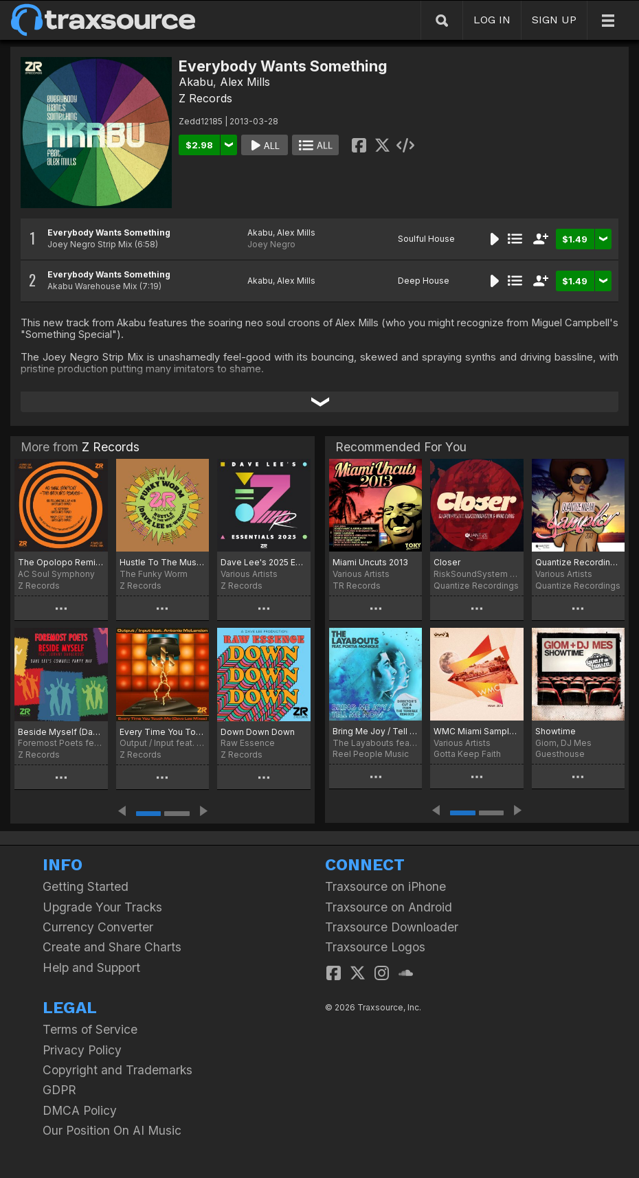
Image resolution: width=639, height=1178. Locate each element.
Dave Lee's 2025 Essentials (264, 562)
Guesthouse (560, 754)
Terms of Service (90, 1029)
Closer (447, 562)
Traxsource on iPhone (385, 886)
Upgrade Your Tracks (102, 907)
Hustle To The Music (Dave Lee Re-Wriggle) (163, 562)
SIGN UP (554, 19)
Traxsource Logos (375, 947)
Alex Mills (245, 82)
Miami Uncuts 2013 (370, 562)
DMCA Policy (80, 1110)
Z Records (205, 98)
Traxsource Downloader (391, 927)
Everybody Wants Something (108, 232)
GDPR (59, 1090)
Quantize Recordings (476, 585)
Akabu (196, 82)
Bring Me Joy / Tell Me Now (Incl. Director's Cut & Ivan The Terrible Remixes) (375, 731)
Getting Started (85, 886)
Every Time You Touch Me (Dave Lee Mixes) (163, 732)
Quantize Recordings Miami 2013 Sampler (578, 562)
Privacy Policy (82, 1050)
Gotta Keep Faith (467, 754)
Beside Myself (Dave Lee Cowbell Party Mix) (61, 732)
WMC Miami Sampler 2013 (476, 731)
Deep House (423, 280)
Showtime (555, 731)
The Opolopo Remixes (61, 562)
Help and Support (91, 967)
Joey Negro (271, 244)
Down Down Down (258, 732)
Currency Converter (98, 927)
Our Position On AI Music (112, 1130)
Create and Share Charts (112, 947)
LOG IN (492, 19)
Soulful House (426, 239)
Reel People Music (371, 754)
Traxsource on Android (388, 907)
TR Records (357, 585)
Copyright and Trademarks (117, 1070)
